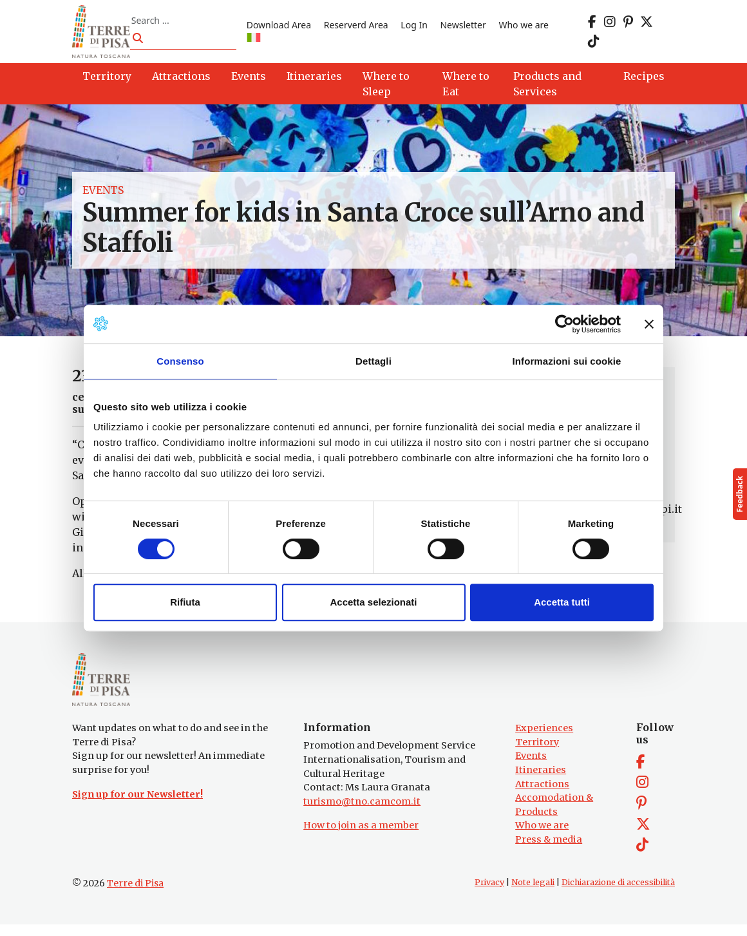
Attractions (542, 795)
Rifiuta (185, 602)
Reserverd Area (360, 27)
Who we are (529, 27)
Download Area (283, 27)
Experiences (544, 739)
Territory (537, 753)
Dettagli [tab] (373, 361)
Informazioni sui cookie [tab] (567, 361)
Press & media (548, 851)
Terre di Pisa (135, 894)
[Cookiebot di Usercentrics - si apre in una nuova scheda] (564, 324)
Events (103, 195)
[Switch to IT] (258, 41)
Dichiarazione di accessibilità (618, 893)
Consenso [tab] (179, 361)
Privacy (489, 893)
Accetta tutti (562, 602)
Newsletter (468, 27)
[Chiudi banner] (649, 324)
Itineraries (540, 781)
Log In (419, 27)
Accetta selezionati (373, 602)
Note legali (532, 893)
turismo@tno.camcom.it (362, 813)
